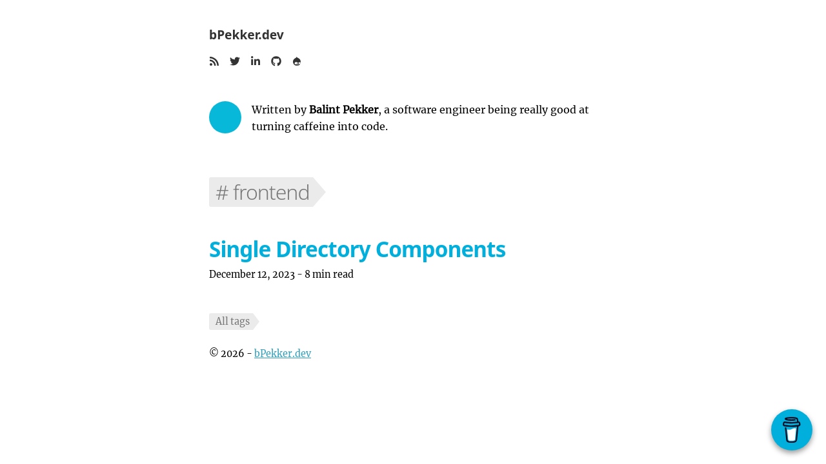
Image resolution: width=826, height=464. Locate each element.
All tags (233, 321)
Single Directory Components (357, 249)
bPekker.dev (246, 34)
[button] (214, 62)
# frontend (263, 192)
